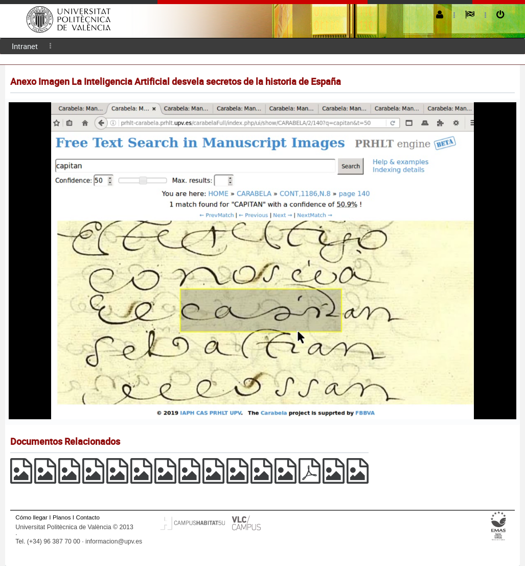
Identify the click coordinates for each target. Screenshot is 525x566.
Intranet (25, 46)
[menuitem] (25, 46)
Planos (62, 517)
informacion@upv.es (113, 541)
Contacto (88, 517)
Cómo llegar (31, 517)
